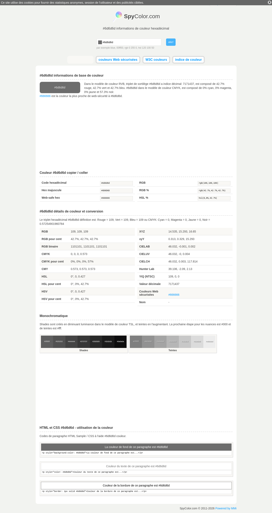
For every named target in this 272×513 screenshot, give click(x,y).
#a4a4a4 (160, 341)
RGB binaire (50, 246)
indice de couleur (188, 59)
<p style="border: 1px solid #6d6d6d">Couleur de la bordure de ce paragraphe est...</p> (136, 491)
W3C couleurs (156, 59)
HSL (44, 276)
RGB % (144, 190)
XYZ (142, 231)
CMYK (46, 254)
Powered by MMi (225, 508)
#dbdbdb (197, 341)
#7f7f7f (136, 341)
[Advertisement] (136, 134)
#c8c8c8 (184, 341)
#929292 (148, 341)
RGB (142, 182)
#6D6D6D (116, 191)
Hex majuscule (52, 190)
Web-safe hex (51, 197)
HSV (45, 291)
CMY (45, 269)
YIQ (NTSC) (147, 276)
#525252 (59, 341)
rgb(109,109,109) (214, 183)
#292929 (95, 341)
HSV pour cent (51, 299)
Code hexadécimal (54, 182)
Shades (83, 350)
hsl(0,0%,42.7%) (214, 198)
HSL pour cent (51, 284)
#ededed (209, 341)
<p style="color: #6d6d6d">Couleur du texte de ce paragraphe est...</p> (136, 472)
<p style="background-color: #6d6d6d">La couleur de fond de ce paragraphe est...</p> (136, 453)
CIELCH (144, 261)
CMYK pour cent (53, 261)
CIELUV (144, 254)
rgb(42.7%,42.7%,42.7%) (214, 191)
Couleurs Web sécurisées (148, 293)
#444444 (71, 341)
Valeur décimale (150, 284)
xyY (141, 239)
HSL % (143, 197)
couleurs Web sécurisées (118, 59)
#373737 (83, 341)
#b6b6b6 (172, 341)
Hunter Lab (146, 269)
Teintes (173, 350)
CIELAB (144, 246)
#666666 (45, 96)
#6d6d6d (116, 183)
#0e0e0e (120, 341)
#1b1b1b (108, 341)
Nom (142, 302)
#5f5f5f (47, 341)
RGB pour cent (52, 239)
